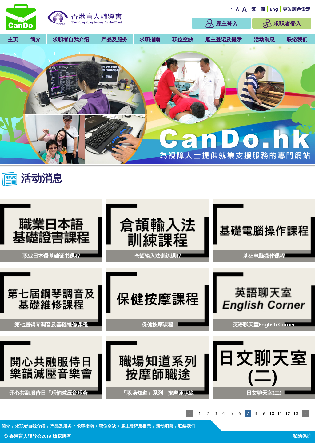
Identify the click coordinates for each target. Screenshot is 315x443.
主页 (13, 39)
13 (295, 413)
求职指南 (149, 39)
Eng (274, 9)
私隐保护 (302, 436)
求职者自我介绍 (71, 39)
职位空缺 (182, 39)
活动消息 (264, 39)
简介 (35, 39)
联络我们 (297, 39)
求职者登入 (282, 23)
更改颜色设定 (296, 9)
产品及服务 (114, 39)
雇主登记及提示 (223, 39)
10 (271, 413)
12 (287, 413)
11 (279, 413)
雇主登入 (221, 23)
